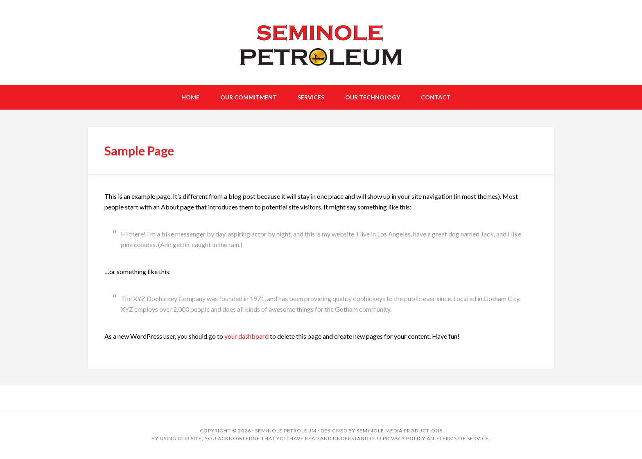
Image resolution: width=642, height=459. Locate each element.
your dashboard (246, 336)
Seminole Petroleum (285, 431)
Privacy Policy (404, 438)
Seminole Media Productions (400, 431)
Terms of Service (464, 438)
